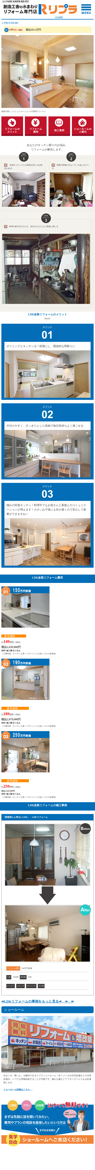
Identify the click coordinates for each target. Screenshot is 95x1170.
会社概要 (59, 17)
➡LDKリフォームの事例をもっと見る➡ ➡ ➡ (37, 1001)
